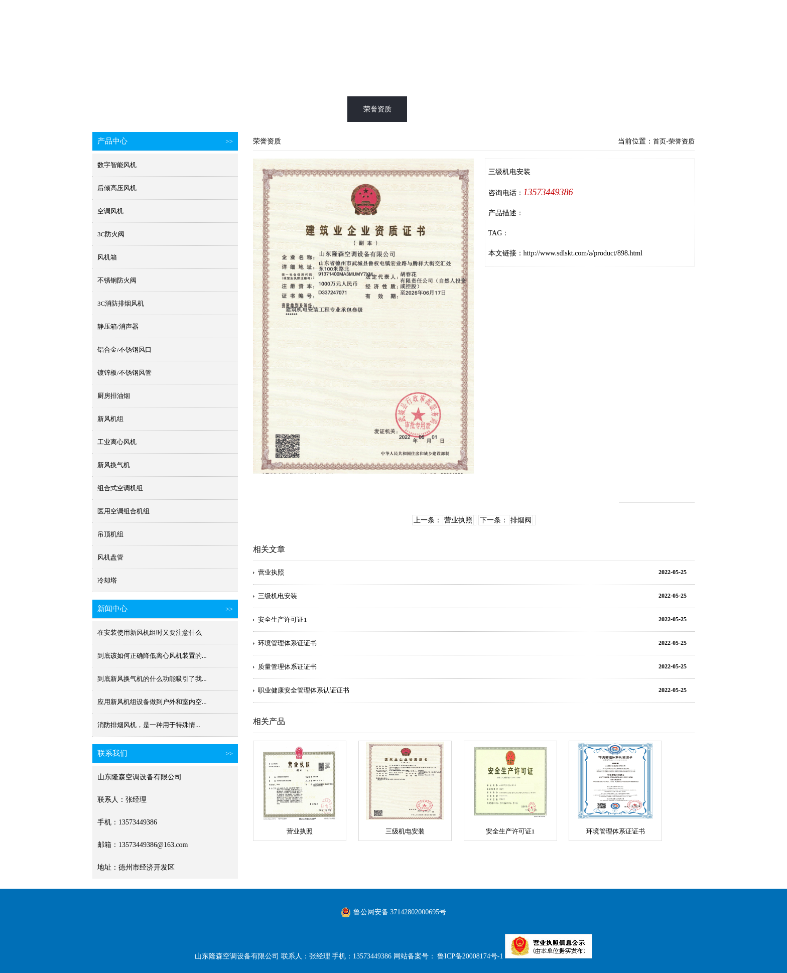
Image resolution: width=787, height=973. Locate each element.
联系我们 (632, 109)
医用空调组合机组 (123, 511)
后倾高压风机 (117, 188)
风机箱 (107, 257)
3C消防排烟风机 (120, 303)
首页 (122, 109)
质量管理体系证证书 (287, 666)
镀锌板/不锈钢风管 (124, 372)
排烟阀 (521, 520)
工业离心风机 (117, 442)
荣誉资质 (377, 109)
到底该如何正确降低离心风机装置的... (152, 655)
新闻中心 (505, 109)
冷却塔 (107, 580)
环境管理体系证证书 (287, 643)
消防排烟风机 (250, 109)
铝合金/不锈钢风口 (124, 349)
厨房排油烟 (113, 395)
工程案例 (441, 109)
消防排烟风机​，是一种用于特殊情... (148, 725)
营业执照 (458, 520)
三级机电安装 (277, 596)
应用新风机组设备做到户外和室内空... (152, 702)
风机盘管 (110, 557)
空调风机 (110, 211)
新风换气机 (186, 109)
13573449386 (548, 192)
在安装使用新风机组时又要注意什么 (149, 632)
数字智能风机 (117, 165)
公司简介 (569, 109)
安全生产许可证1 (282, 619)
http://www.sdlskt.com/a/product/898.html (582, 253)
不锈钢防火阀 (117, 280)
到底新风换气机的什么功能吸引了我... (152, 678)
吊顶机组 (110, 534)
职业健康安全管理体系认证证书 (303, 690)
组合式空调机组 (120, 488)
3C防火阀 (110, 234)
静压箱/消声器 (118, 326)
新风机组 (110, 419)
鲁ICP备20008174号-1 (470, 956)
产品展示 (314, 109)
